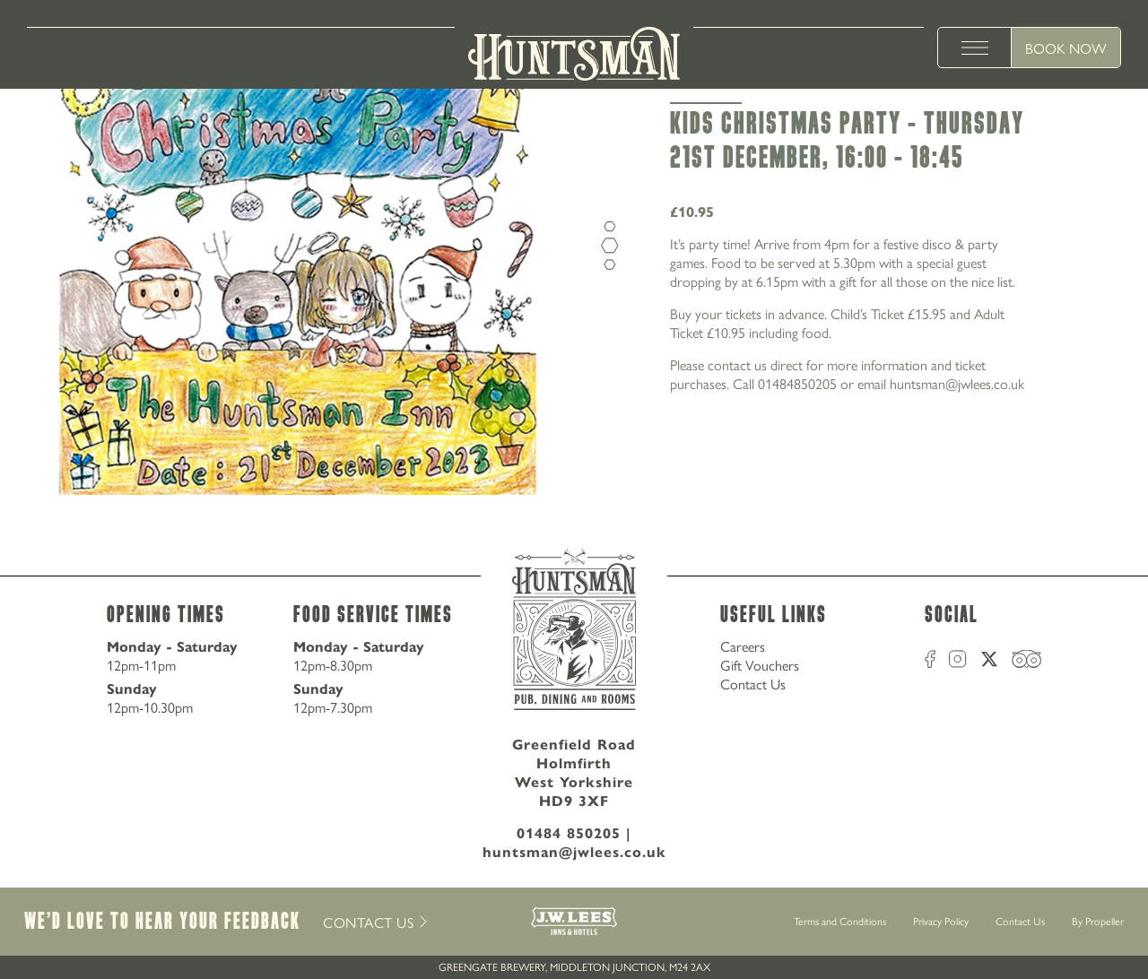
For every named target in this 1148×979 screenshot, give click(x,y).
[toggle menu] (975, 47)
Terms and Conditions (840, 921)
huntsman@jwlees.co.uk (574, 851)
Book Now (1066, 48)
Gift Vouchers (759, 664)
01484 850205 (569, 832)
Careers (742, 646)
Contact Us (753, 683)
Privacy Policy (941, 921)
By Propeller (1098, 921)
